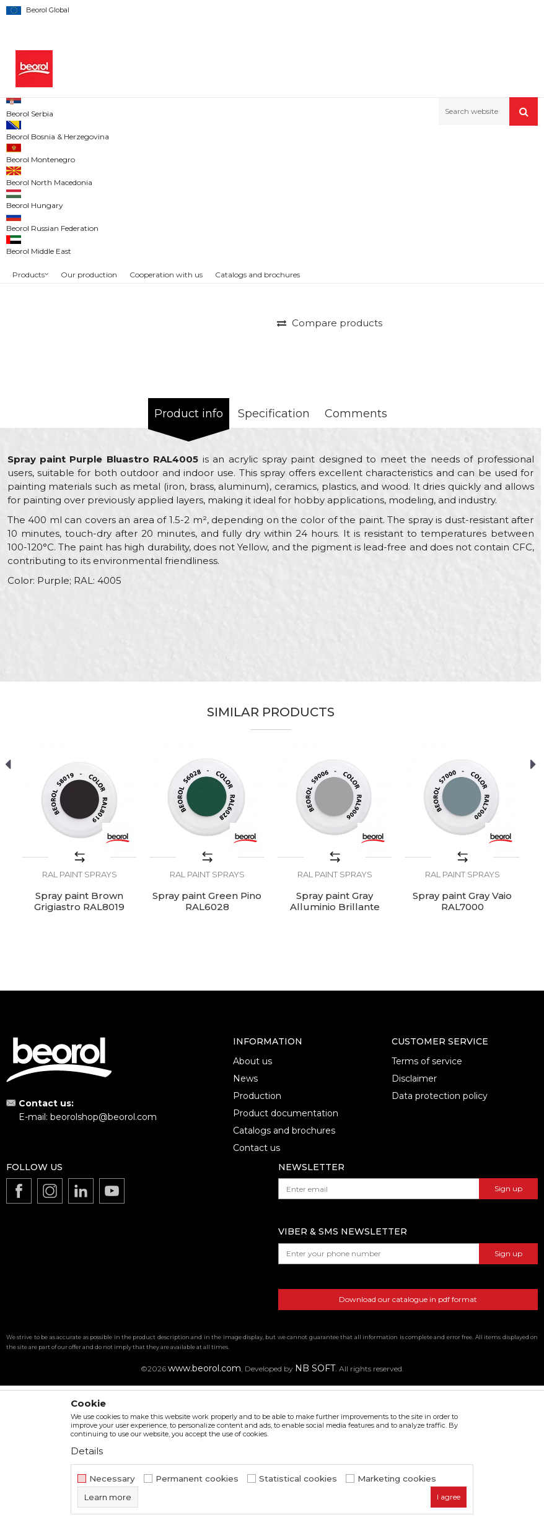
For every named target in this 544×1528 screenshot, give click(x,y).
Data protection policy (440, 1240)
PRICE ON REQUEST (329, 431)
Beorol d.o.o (27, 152)
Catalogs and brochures (284, 1274)
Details (87, 1451)
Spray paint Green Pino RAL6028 (206, 1046)
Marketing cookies (397, 1478)
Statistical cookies (298, 1478)
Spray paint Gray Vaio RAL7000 (462, 1046)
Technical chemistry (132, 152)
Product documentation (285, 1257)
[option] (39, 238)
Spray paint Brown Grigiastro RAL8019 (79, 1046)
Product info (188, 558)
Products (72, 152)
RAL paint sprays (260, 152)
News (245, 1222)
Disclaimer (414, 1222)
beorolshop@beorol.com (103, 1261)
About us (252, 1205)
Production (257, 1240)
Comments (356, 558)
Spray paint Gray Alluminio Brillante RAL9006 (335, 1051)
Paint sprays (199, 152)
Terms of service (427, 1205)
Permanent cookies (197, 1478)
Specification (274, 558)
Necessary (112, 1478)
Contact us (256, 1292)
